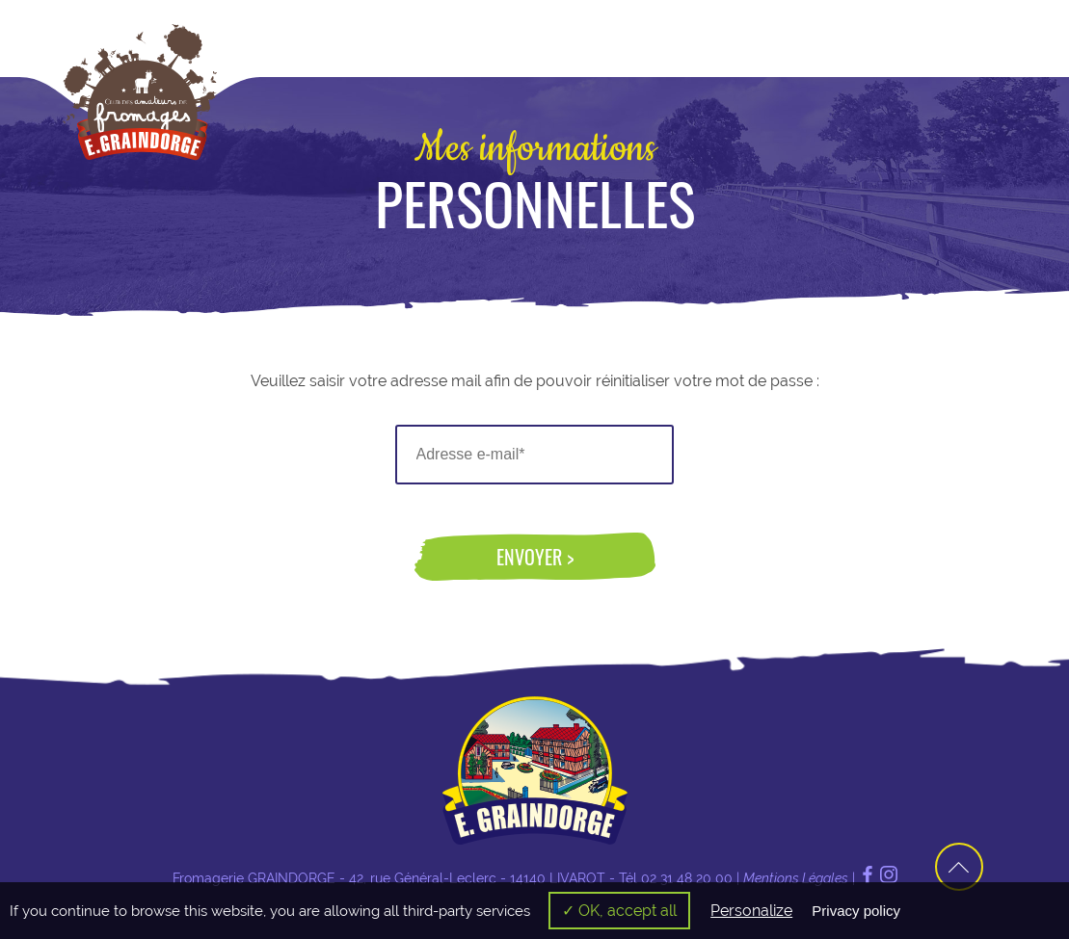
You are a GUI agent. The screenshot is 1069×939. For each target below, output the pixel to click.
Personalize (751, 910)
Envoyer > (535, 556)
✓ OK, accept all (619, 910)
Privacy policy (856, 910)
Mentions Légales (795, 878)
